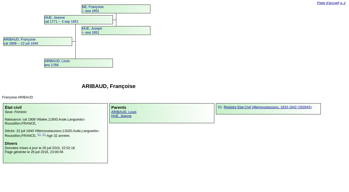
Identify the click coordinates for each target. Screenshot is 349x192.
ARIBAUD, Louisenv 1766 (57, 63)
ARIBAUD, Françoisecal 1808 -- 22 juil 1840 (21, 41)
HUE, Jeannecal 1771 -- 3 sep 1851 (61, 19)
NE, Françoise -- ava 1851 (93, 9)
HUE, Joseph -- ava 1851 (92, 30)
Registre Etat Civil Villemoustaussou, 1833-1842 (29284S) (268, 107)
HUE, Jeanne (121, 116)
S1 (39, 134)
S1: (221, 107)
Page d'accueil (328, 3)
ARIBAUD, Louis (124, 112)
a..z (343, 3)
